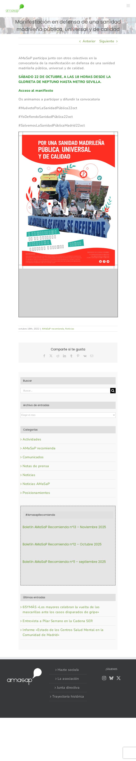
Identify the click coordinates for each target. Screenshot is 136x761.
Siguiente (106, 41)
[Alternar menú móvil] (129, 6)
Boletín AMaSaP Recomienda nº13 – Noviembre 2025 (64, 527)
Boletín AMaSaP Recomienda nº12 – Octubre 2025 (62, 544)
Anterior (89, 41)
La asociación (68, 678)
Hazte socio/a (68, 669)
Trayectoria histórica (68, 696)
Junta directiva (68, 687)
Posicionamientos (36, 493)
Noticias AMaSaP (36, 484)
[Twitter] (119, 678)
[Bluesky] (111, 678)
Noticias (69, 328)
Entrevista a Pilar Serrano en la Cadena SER (58, 621)
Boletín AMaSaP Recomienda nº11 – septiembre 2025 (64, 562)
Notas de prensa (36, 466)
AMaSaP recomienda (53, 328)
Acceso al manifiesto (36, 90)
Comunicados (33, 457)
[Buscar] (113, 390)
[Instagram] (104, 678)
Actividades (32, 439)
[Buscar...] (65, 390)
